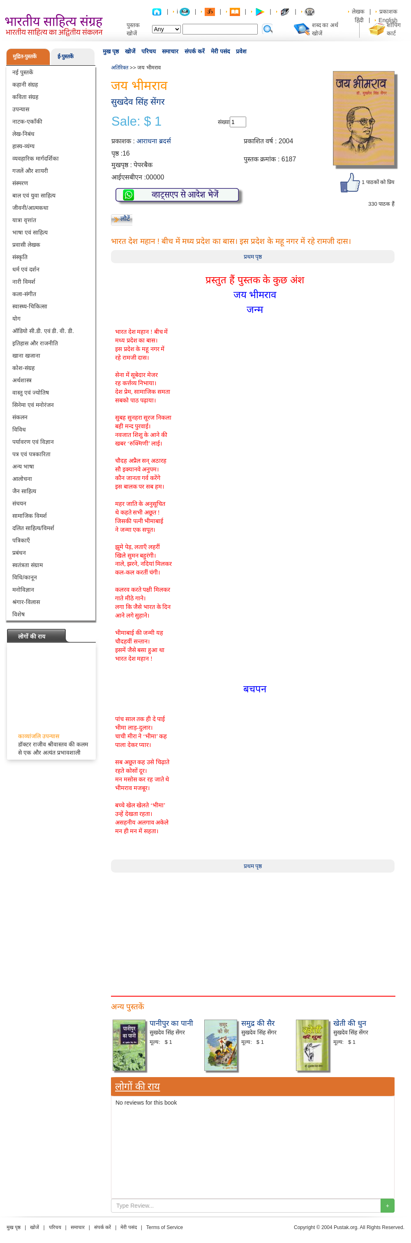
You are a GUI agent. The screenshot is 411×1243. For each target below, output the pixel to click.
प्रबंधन (19, 552)
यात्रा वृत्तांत (24, 220)
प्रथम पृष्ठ (253, 256)
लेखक (358, 11)
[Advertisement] (253, 930)
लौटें (125, 218)
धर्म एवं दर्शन (25, 269)
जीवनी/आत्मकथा (30, 207)
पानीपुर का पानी (171, 1023)
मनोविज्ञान (23, 589)
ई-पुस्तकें (66, 56)
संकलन (20, 417)
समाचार (170, 51)
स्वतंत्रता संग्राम (27, 565)
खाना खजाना (26, 355)
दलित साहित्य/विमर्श (33, 528)
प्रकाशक (388, 11)
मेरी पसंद (220, 51)
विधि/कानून (24, 577)
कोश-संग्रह (23, 368)
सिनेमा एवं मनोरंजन (33, 405)
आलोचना (22, 479)
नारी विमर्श (23, 281)
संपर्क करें (195, 51)
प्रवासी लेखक (26, 244)
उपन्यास (20, 109)
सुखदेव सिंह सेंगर (138, 101)
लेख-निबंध (23, 134)
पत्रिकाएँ (21, 540)
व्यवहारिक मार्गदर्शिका (35, 158)
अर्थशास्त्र (22, 380)
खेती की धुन (349, 1023)
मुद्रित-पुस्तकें (25, 56)
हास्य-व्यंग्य (23, 146)
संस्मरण (20, 183)
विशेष (18, 614)
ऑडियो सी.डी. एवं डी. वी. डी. (43, 331)
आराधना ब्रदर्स (153, 141)
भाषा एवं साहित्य (30, 232)
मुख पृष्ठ (111, 51)
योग (16, 318)
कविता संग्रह (25, 97)
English (388, 20)
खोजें (130, 51)
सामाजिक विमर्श (29, 515)
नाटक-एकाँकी (27, 121)
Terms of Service (164, 1227)
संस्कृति (20, 257)
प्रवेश (241, 51)
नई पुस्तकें (22, 72)
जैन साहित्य (24, 491)
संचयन (19, 503)
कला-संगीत (24, 294)
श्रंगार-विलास (26, 602)
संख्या (224, 122)
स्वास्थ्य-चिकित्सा (29, 306)
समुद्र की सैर (258, 1023)
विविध (19, 429)
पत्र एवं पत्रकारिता (31, 454)
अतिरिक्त (119, 67)
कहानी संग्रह (25, 84)
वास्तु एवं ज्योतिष (30, 392)
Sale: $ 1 (136, 122)
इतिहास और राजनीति (35, 343)
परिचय (148, 51)
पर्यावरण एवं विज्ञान (33, 442)
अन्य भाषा (23, 466)
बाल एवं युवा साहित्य (33, 195)
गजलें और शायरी (30, 171)
